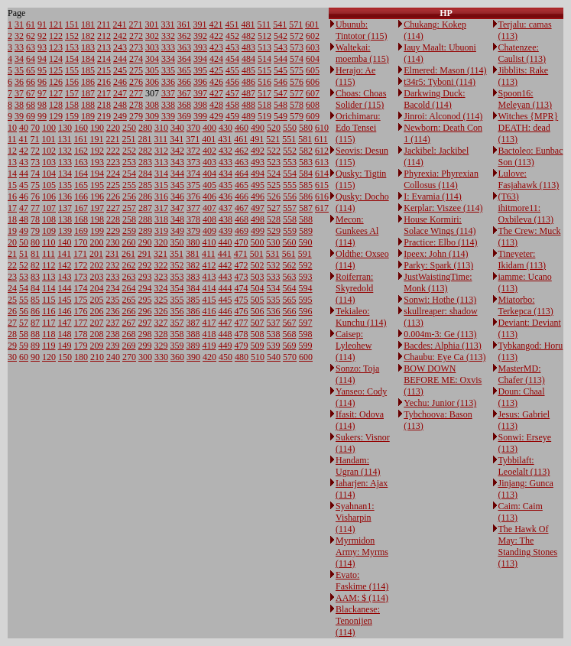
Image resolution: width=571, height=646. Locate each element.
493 (257, 162)
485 (248, 70)
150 (65, 357)
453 (232, 47)
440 (225, 242)
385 (193, 299)
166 (81, 196)
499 (257, 231)
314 (161, 173)
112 (49, 265)
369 (184, 116)
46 (23, 196)
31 (19, 24)
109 (49, 231)
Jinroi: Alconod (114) (443, 116)
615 (322, 185)
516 (264, 81)
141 (64, 253)
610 (322, 127)
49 (23, 231)
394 (200, 59)
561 (289, 253)
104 (49, 173)
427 (216, 93)
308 (152, 104)
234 (113, 288)
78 (35, 219)
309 (152, 116)
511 (264, 24)
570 (290, 357)
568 (290, 334)
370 (193, 127)
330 (161, 357)
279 (136, 116)
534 (274, 288)
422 (216, 36)
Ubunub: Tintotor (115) (361, 30)
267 (129, 322)
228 (113, 219)
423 (216, 47)
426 (216, 81)
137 (65, 208)
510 (257, 357)
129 (56, 116)
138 (65, 219)
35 (19, 70)
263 (129, 276)
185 (88, 70)
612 (322, 150)
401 (209, 139)
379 (193, 231)
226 (113, 196)
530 (274, 242)
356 (177, 311)
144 (65, 288)
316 (161, 196)
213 (104, 47)
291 (144, 253)
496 (257, 196)
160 (81, 127)
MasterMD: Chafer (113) (521, 374)
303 (152, 47)
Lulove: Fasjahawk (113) (529, 179)
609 (313, 116)
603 (313, 47)
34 (19, 59)
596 (306, 311)
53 (23, 276)
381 (193, 253)
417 (209, 322)
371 (193, 139)
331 (168, 24)
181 (88, 24)
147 (65, 322)
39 (19, 116)
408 (209, 219)
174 (81, 288)
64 (30, 59)
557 (290, 208)
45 (23, 185)
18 (12, 219)
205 (97, 299)
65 (30, 70)
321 (160, 253)
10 (12, 127)
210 (97, 357)
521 (273, 139)
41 (23, 139)
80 (35, 242)
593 (306, 276)
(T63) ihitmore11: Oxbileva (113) (526, 208)
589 (306, 231)
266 (129, 311)
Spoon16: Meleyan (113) (525, 99)
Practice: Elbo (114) (440, 242)
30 (12, 357)
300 (145, 357)
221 (113, 139)
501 (257, 253)
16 (12, 196)
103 (49, 162)
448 (225, 334)
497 (257, 208)
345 (177, 185)
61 (30, 24)
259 (129, 231)
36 (19, 81)
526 (274, 196)
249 (120, 116)
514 (264, 59)
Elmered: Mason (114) (445, 70)
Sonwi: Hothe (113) (440, 299)
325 (161, 299)
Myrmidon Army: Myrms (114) (362, 552)
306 (152, 81)
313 (161, 162)
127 (56, 93)
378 (193, 219)
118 (49, 334)
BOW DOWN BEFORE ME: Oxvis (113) (443, 380)
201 (96, 253)
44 (23, 173)
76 (35, 196)
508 (257, 334)
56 (23, 311)
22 (12, 265)
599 (306, 345)
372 (193, 150)
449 (225, 345)
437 (225, 208)
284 (145, 173)
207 (97, 322)
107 (49, 208)
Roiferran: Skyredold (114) (354, 288)
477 (241, 322)
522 (274, 150)
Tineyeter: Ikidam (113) (522, 259)
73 (35, 162)
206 (97, 311)
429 (216, 116)
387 (193, 322)
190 (97, 127)
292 (145, 265)
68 (30, 104)
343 (177, 162)
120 (49, 357)
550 (290, 127)
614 (322, 173)
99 (42, 116)
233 (113, 276)
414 (209, 288)
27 (12, 322)
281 (145, 139)
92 (42, 36)
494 (257, 173)
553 (290, 162)
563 (290, 276)
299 (145, 345)
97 (42, 93)
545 (280, 70)
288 (145, 219)
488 (248, 104)
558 (290, 219)
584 (306, 173)
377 (193, 208)
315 (161, 185)
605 (313, 70)
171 (80, 253)
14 (12, 173)
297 (145, 322)
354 (177, 288)
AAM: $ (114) (362, 597)
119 (49, 345)
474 (241, 288)
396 (200, 81)
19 (12, 231)
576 (296, 81)
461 (241, 139)
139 (65, 231)
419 (209, 345)
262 (129, 265)
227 (113, 208)
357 (177, 322)
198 (97, 219)
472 (241, 265)
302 (152, 36)
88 (35, 334)
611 (321, 139)
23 (12, 276)
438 (225, 219)
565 (290, 299)
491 (257, 139)
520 (274, 127)
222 (113, 150)
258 (129, 219)
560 (290, 242)
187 (88, 93)
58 (23, 334)
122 (56, 36)
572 (296, 36)
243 (120, 47)
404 (209, 173)
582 (306, 150)
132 (65, 150)
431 (225, 139)
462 (241, 150)
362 (184, 36)
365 (184, 70)
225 (113, 185)
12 (12, 150)
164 (81, 173)
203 (97, 276)
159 (72, 116)
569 (290, 345)
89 (35, 345)
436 (225, 196)
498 (257, 219)
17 (12, 208)
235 (113, 299)
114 (49, 288)
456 (232, 81)
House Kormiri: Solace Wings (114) (439, 225)
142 (65, 265)
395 (200, 70)
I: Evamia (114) (433, 196)
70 (35, 127)
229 (113, 231)
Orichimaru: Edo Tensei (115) (358, 127)
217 (104, 93)
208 (97, 334)
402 (209, 150)
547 (280, 93)
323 (161, 276)
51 (23, 253)
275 (136, 70)
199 (97, 231)
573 (296, 47)
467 (241, 208)
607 (313, 93)
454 (232, 59)
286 (145, 196)
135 (65, 185)
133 (65, 162)
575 (296, 70)
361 (184, 24)
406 (209, 196)
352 (177, 265)
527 (274, 208)
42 (23, 150)
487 (248, 93)
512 (264, 36)
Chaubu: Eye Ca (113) (444, 357)
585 (306, 185)
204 (97, 288)
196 (97, 196)
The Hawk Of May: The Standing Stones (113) (528, 546)
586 (306, 196)
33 (19, 47)
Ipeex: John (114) (436, 253)
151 (72, 24)
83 (35, 276)
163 (81, 162)
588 (306, 219)
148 (65, 334)
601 (312, 24)
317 (161, 208)
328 (161, 334)
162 (81, 150)
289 (145, 231)
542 (280, 36)
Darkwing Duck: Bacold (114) (434, 99)
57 (23, 322)
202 (97, 265)
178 (81, 334)
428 (216, 104)
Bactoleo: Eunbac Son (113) (530, 156)
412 (209, 265)
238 (113, 334)
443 (225, 276)
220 (113, 127)
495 (257, 185)
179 (81, 345)
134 (65, 173)
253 (129, 162)
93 (42, 47)
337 (168, 93)
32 (19, 36)
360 (177, 357)
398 (200, 104)
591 (305, 253)
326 (161, 311)
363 (184, 47)
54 (23, 288)
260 (129, 242)
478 (241, 334)
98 (42, 104)
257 (129, 208)
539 (274, 345)
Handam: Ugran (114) (358, 466)
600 (306, 357)
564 (290, 288)
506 (257, 311)
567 (290, 322)
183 (88, 47)
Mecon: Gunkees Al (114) (357, 231)
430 (225, 127)
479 (241, 345)
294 (145, 288)
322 (161, 265)
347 (177, 208)
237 (113, 322)
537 (274, 322)
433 (225, 162)
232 (113, 265)
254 (129, 173)
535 (274, 299)
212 (104, 36)
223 (113, 162)
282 (145, 150)
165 (81, 185)
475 (241, 299)
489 (248, 116)
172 (81, 265)
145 (65, 299)
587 (306, 208)
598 (306, 334)
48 (23, 219)
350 (177, 242)
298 (145, 334)
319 (161, 231)
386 (193, 311)
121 (56, 24)
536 (274, 311)
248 (120, 104)
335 (168, 70)
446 (225, 311)
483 (248, 47)
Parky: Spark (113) (438, 265)
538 (274, 334)
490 (257, 127)
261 (128, 253)
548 (280, 104)
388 (193, 334)
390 (193, 357)
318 (161, 219)
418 (209, 334)
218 (104, 104)
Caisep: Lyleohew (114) (353, 345)
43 (23, 162)
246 (120, 81)
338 (168, 104)
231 (112, 253)
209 (97, 345)
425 (216, 70)
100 (49, 127)
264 (129, 288)
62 (30, 36)
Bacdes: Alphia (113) (443, 345)
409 (209, 231)
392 (200, 36)
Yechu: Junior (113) (440, 403)
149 (65, 345)
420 (209, 357)
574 (296, 59)
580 (306, 127)
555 (290, 185)
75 (35, 185)
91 (42, 24)
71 (35, 139)
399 (200, 116)
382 (193, 265)
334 (168, 59)
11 (12, 139)
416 (209, 311)
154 (72, 59)
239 (113, 345)
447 (225, 322)
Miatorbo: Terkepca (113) (525, 305)
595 (306, 299)
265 (129, 299)
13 (12, 162)
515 (264, 70)
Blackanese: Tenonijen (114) (358, 621)
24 (12, 288)
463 (241, 162)
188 (88, 104)
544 (280, 59)
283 (145, 162)
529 (274, 231)
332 (168, 36)
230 (113, 242)
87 (35, 322)
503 (257, 276)
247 (120, 93)
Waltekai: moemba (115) (362, 53)
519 (264, 116)
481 (248, 24)
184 (88, 59)
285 (145, 185)
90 (35, 357)
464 (241, 173)
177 (81, 322)
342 (177, 150)
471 (241, 253)
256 (129, 196)
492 (257, 150)
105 (49, 185)
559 (290, 231)
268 (129, 334)
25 (12, 299)
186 (88, 81)
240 (113, 357)
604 (313, 59)
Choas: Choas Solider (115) (361, 99)
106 (49, 196)
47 (23, 208)
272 (136, 36)
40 (23, 127)
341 (176, 139)
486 (248, 81)
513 (264, 47)
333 (168, 47)
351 (176, 253)
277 (136, 93)
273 (136, 47)
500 (257, 242)
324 (161, 288)
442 (225, 265)
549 (280, 116)
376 (193, 196)
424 (216, 59)
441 (225, 253)
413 (209, 276)
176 (81, 311)
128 (56, 104)
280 (145, 127)
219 (104, 116)
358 (177, 334)
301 (152, 24)
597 (306, 322)
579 (296, 116)
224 (113, 173)
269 (129, 345)
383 (193, 276)
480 (241, 357)
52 (23, 265)
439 (225, 231)
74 (35, 173)
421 (216, 24)
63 (30, 47)
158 (72, 104)
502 (257, 265)
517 (264, 93)
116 (49, 311)
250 (129, 127)
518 (264, 104)
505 (257, 299)
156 (72, 81)
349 (177, 231)
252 (129, 150)
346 (177, 196)
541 (280, 24)
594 (306, 288)
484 (248, 59)
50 (23, 242)
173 (81, 276)
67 (30, 93)
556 (290, 196)
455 (232, 70)
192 (97, 150)
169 (81, 231)
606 (313, 81)
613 (322, 162)
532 (274, 265)
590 (306, 242)
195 (97, 185)
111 (48, 253)
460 (241, 127)
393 (200, 47)
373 (193, 162)
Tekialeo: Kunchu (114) (361, 317)
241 (120, 24)
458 (232, 104)
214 (104, 59)
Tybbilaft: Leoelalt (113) (524, 466)
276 (136, 81)
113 (49, 276)
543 (280, 47)
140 (65, 242)
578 (296, 104)
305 (152, 70)
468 (241, 219)
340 (177, 127)
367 (184, 93)
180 (81, 357)
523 (274, 162)
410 (209, 242)
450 (225, 357)
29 (12, 345)
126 (56, 81)
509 (257, 345)
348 (177, 219)
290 (145, 242)
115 (49, 299)
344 (177, 173)
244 (120, 59)
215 (104, 70)
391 (200, 24)
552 (290, 150)
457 (232, 93)
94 (42, 59)
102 (49, 150)
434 (225, 173)
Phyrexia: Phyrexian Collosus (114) (441, 179)
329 (161, 345)
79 (35, 231)
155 (72, 70)
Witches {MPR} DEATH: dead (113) (528, 127)
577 (296, 93)
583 (306, 162)
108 (49, 219)
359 (177, 345)
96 (42, 81)
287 (145, 208)
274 (136, 59)
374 (193, 173)
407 (209, 208)
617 (322, 208)
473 (241, 276)
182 (88, 36)
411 (209, 253)
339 (168, 116)
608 (313, 104)
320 (161, 242)
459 (232, 116)
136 (65, 196)
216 (104, 81)
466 (241, 196)
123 (56, 47)
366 (184, 81)
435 (225, 185)
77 (35, 208)
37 (19, 93)
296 (145, 311)
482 (248, 36)
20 (12, 242)
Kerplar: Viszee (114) (443, 208)
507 (257, 322)
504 (257, 288)
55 (23, 299)
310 (161, 127)
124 (56, 59)
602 (313, 36)
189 (88, 116)
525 (274, 185)
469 (241, 231)
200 (97, 242)
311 (161, 139)
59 (23, 345)
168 (81, 219)
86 (35, 311)
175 (81, 299)
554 (290, 173)
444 (225, 288)
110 (49, 242)
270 (129, 357)
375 (193, 185)
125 (56, 70)
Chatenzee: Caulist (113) (522, 53)
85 (35, 299)
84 (35, 288)
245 (120, 70)
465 (241, 185)
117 (49, 322)
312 (161, 150)
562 (290, 265)
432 (225, 150)
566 (290, 311)
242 (120, 36)
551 (289, 139)
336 (168, 81)
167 (81, 208)
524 (274, 173)
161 (81, 139)
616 (322, 196)
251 (129, 139)
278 (136, 104)
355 (177, 299)
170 (81, 242)
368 (184, 104)
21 (12, 253)
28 (12, 334)
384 (193, 288)
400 (209, 127)
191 (97, 139)
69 (30, 116)
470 (241, 242)
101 (49, 139)
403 (209, 162)
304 (152, 59)
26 (12, 311)
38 (19, 104)
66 (30, 81)
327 (161, 322)
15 (12, 185)
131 (65, 139)
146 (65, 311)
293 (145, 276)
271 (136, 24)
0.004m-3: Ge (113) (440, 334)
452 (232, 36)
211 (104, 24)
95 (42, 70)
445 (225, 299)
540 (274, 357)
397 (200, 93)
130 (65, 127)
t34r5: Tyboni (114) (439, 81)
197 (97, 208)
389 (193, 345)
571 (296, 24)
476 (241, 311)
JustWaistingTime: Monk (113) (438, 282)
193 (97, 162)
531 (273, 253)
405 (209, 185)
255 (129, 185)
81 (35, 253)
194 (97, 173)
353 (177, 276)
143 (65, 276)
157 (72, 93)
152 (72, 36)
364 (184, 59)
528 (274, 219)
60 (23, 357)
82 (35, 265)
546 (280, 81)
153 (72, 47)
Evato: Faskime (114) (362, 581)
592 (306, 265)
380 (193, 242)
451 (232, 24)
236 (113, 311)
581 (305, 139)
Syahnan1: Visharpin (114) (355, 517)
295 (145, 299)
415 (209, 299)
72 (35, 150)
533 (274, 276)
